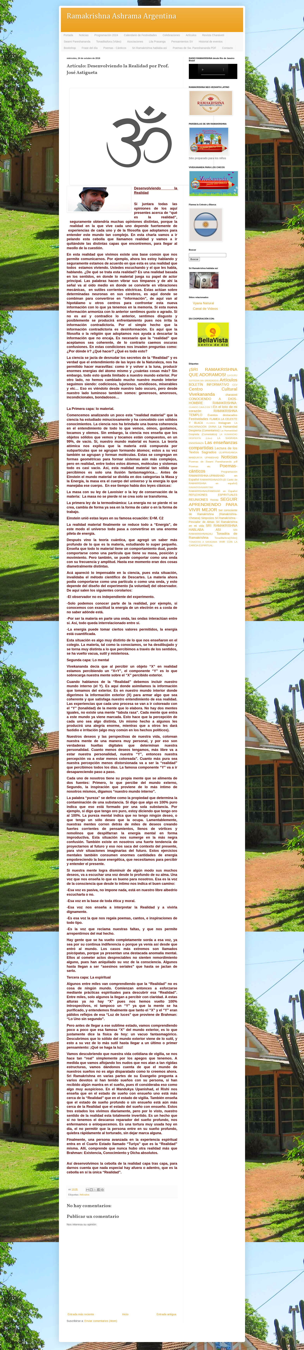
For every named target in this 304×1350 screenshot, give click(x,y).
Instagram (224, 422)
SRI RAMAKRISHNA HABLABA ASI (213, 528)
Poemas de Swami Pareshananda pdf (213, 461)
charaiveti (231, 394)
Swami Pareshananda (77, 41)
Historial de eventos (211, 41)
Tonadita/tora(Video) (226, 538)
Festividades (198, 419)
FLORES (210, 423)
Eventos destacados (223, 415)
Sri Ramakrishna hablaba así (149, 47)
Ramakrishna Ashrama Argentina (121, 16)
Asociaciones (135, 41)
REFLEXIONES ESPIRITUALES (213, 494)
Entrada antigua (166, 1314)
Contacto (227, 47)
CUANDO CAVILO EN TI (201, 407)
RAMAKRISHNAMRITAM (201, 487)
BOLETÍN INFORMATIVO (209, 384)
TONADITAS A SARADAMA (203, 542)
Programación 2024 (106, 35)
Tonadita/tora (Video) (108, 41)
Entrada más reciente (81, 1314)
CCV (234, 384)
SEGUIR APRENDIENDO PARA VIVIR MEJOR (213, 504)
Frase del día (90, 47)
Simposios (207, 518)
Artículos (191, 35)
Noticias (84, 35)
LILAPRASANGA (228, 452)
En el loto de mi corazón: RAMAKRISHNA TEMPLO (213, 411)
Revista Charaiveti (213, 35)
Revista (214, 500)
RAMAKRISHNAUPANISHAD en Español (213, 491)
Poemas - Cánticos (114, 47)
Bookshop (70, 47)
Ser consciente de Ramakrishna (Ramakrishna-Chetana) (213, 514)
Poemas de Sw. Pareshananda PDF (194, 47)
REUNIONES (198, 499)
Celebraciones (171, 35)
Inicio (125, 1314)
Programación (229, 471)
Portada (68, 35)
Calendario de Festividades (140, 35)
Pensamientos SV (182, 41)
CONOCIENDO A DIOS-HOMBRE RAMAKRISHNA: (213, 401)
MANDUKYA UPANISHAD (204, 457)
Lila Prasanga (157, 41)
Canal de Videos (205, 309)
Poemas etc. (200, 466)
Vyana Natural (203, 303)
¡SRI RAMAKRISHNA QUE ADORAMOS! (213, 372)
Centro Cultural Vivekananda (213, 392)
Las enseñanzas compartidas (213, 445)
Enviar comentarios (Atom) (101, 1320)
